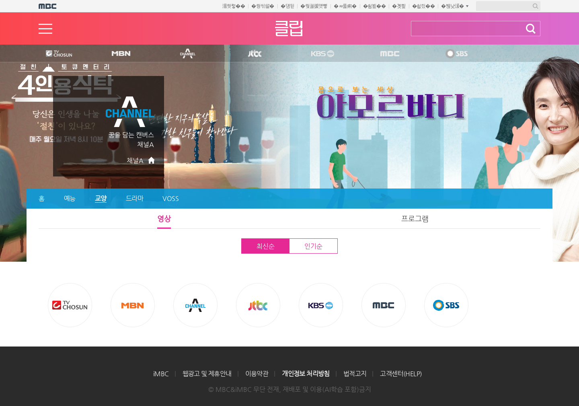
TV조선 (53, 54)
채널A (135, 160)
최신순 (265, 246)
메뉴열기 (45, 29)
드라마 (135, 198)
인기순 (313, 246)
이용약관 (257, 373)
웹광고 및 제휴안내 (207, 373)
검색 (530, 29)
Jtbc (255, 54)
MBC (388, 54)
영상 (164, 218)
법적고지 (355, 373)
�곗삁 (398, 6)
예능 (70, 198)
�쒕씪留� (262, 6)
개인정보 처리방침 (306, 373)
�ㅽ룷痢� (345, 6)
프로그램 (415, 218)
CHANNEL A (188, 54)
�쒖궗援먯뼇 (313, 6)
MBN (121, 54)
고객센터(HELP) (401, 373)
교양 (101, 198)
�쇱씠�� (423, 6)
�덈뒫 (287, 6)
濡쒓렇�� (233, 6)
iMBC (161, 373)
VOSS (170, 198)
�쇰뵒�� (374, 6)
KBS (322, 54)
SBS (456, 54)
